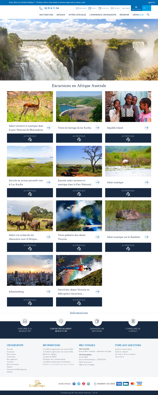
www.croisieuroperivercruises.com (69, 2)
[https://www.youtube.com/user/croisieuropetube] (83, 383)
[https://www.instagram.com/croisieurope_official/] (88, 383)
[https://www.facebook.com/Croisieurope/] (74, 383)
